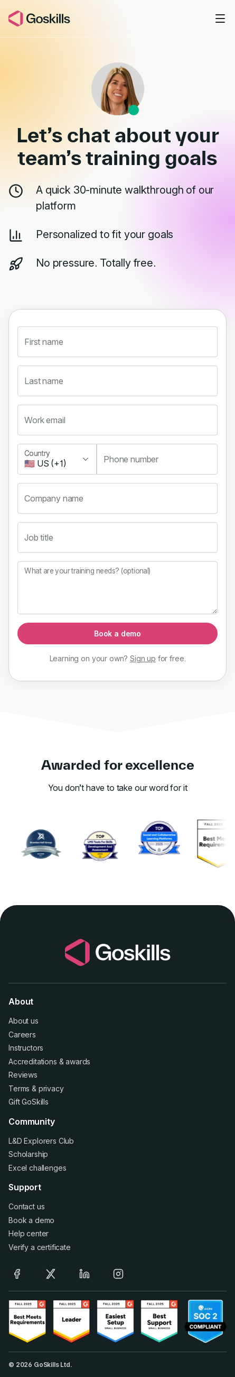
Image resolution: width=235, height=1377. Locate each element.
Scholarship (28, 1154)
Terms (19, 1088)
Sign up (143, 658)
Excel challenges (37, 1167)
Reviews (22, 1074)
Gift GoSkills (28, 1101)
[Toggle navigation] (220, 18)
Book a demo (117, 633)
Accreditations (32, 1061)
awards (77, 1061)
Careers (22, 1034)
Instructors (25, 1047)
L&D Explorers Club (41, 1140)
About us (23, 1020)
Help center (28, 1233)
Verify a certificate (39, 1247)
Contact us (26, 1206)
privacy (51, 1088)
